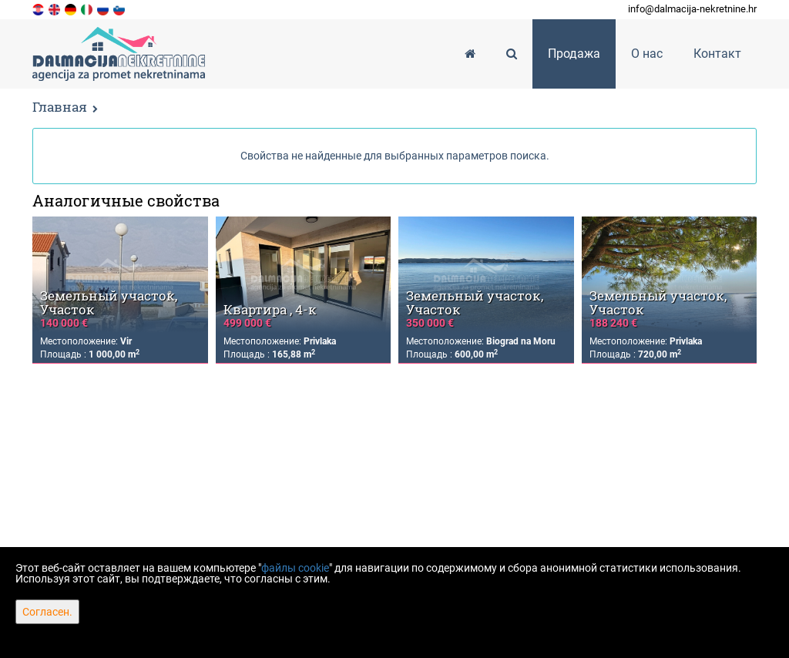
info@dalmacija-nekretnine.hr (692, 9)
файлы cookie (295, 568)
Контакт (717, 53)
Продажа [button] (574, 53)
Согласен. (47, 612)
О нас (647, 53)
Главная (59, 107)
